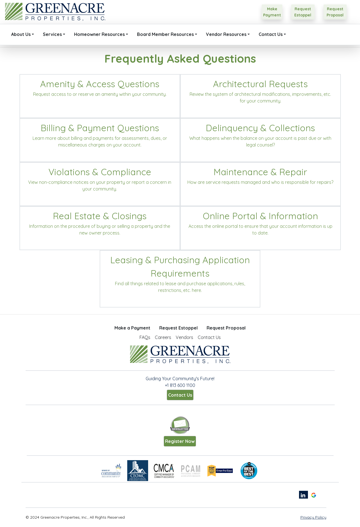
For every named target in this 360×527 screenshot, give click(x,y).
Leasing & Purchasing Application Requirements (180, 266)
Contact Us (209, 337)
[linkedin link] (303, 495)
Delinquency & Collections (260, 127)
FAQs (144, 337)
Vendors (184, 337)
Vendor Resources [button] (226, 34)
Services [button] (52, 34)
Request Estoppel (178, 328)
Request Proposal (226, 328)
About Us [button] (21, 34)
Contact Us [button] (271, 34)
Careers (163, 337)
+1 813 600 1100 (180, 385)
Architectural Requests (260, 83)
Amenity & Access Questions (99, 83)
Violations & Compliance (99, 171)
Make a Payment (132, 328)
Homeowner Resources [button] (99, 34)
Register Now (180, 441)
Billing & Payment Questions (100, 127)
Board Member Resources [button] (165, 34)
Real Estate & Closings (99, 215)
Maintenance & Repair (260, 171)
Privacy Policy (313, 517)
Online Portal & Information (260, 215)
